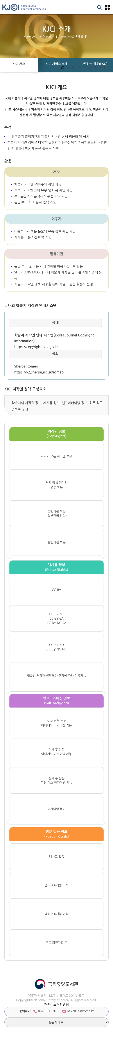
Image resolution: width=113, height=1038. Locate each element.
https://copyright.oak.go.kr (36, 347)
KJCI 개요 (101, 67)
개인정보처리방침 (56, 1004)
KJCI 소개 (79, 67)
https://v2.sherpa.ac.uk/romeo (39, 372)
